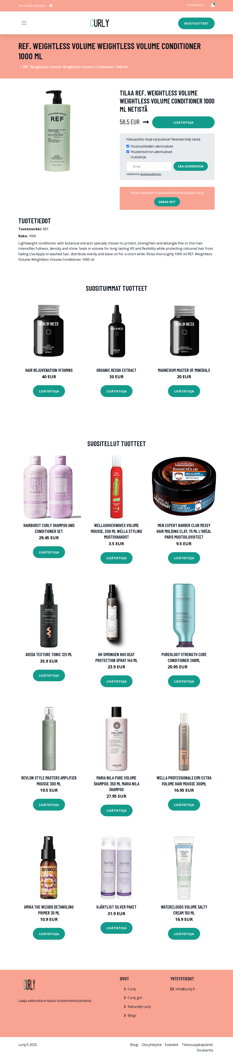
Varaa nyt (167, 202)
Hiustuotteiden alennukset (152, 146)
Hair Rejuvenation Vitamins (49, 370)
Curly (132, 989)
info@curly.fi (195, 5)
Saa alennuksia (190, 166)
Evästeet (171, 1044)
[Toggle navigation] (24, 23)
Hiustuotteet (196, 23)
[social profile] (51, 6)
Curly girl (135, 997)
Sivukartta (205, 1050)
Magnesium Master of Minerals (184, 370)
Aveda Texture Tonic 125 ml (49, 654)
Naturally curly (139, 1006)
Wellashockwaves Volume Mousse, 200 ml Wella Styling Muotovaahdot (116, 531)
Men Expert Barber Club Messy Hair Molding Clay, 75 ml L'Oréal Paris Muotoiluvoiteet (184, 531)
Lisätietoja (183, 122)
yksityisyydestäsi (150, 174)
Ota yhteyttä (151, 1044)
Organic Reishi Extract (116, 370)
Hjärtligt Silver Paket (116, 906)
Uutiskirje (138, 157)
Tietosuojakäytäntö (197, 1044)
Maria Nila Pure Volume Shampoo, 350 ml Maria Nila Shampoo (116, 783)
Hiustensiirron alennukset (151, 151)
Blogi (132, 1015)
